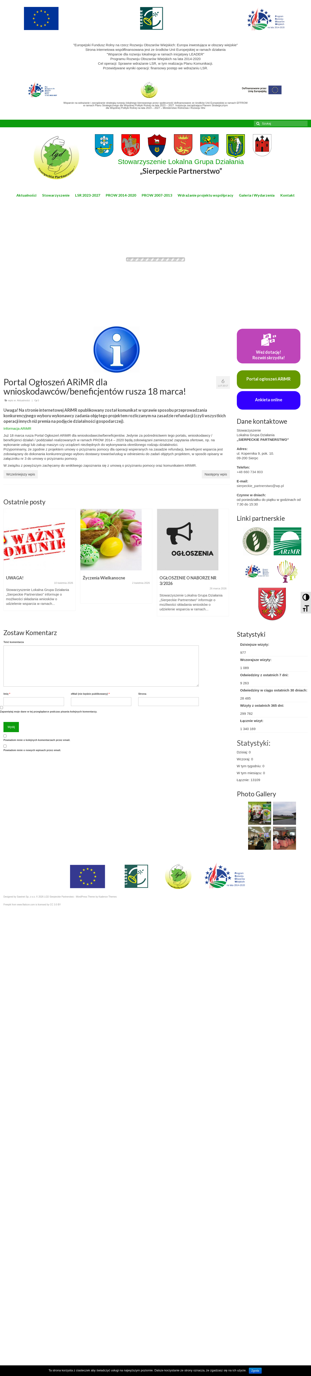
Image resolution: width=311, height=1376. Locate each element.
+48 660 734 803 (250, 472)
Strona (142, 693)
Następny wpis (216, 474)
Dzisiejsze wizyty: (254, 644)
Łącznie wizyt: (252, 721)
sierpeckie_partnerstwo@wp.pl (260, 486)
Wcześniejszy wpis (20, 474)
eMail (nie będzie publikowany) (90, 693)
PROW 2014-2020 (121, 195)
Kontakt (287, 195)
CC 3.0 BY (55, 904)
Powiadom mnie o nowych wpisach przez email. (32, 750)
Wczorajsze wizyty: (256, 660)
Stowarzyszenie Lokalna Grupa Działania (181, 167)
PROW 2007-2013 (157, 195)
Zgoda (255, 1370)
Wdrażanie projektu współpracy (205, 195)
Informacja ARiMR (17, 428)
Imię (6, 693)
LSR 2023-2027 (87, 195)
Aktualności (26, 195)
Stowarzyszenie (56, 195)
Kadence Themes (108, 896)
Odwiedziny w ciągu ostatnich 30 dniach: (274, 690)
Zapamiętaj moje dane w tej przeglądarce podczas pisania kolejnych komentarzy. (48, 711)
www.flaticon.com (26, 904)
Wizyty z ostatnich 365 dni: (262, 705)
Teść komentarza (13, 642)
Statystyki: (253, 742)
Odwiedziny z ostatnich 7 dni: (264, 675)
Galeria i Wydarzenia (257, 195)
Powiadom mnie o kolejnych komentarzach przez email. (36, 740)
